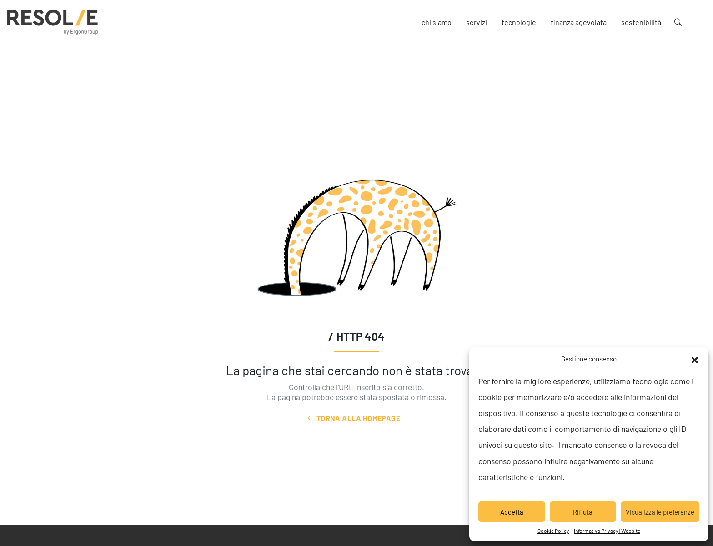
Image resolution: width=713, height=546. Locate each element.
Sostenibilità (641, 22)
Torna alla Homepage (353, 418)
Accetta (511, 512)
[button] (694, 358)
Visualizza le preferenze (660, 512)
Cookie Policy (553, 530)
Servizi (476, 22)
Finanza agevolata (579, 22)
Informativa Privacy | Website (607, 530)
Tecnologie (519, 22)
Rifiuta (582, 512)
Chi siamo (437, 22)
